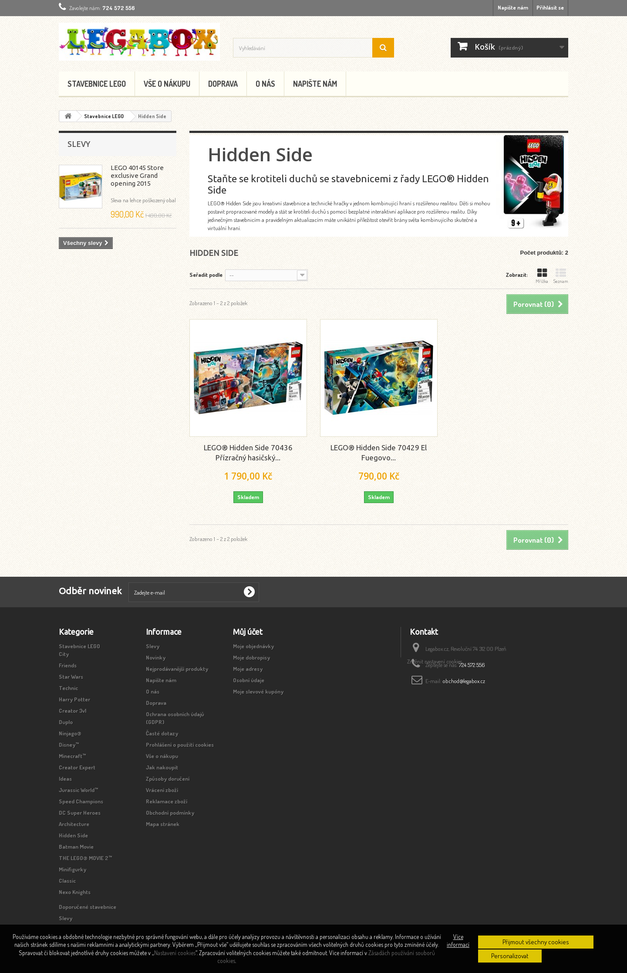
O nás (265, 83)
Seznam (560, 276)
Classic (67, 880)
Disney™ (69, 744)
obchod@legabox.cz (464, 680)
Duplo (66, 721)
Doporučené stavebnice (87, 906)
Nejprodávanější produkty (177, 668)
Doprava (223, 83)
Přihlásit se (550, 7)
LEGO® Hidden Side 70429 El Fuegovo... (378, 452)
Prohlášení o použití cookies (180, 744)
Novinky (155, 657)
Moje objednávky (253, 646)
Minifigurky (72, 869)
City (64, 653)
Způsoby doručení (167, 778)
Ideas (65, 778)
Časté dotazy (162, 733)
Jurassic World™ (78, 789)
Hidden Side (73, 835)
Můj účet (248, 631)
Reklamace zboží (166, 801)
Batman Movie (76, 846)
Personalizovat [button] (510, 956)
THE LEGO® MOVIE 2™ (85, 857)
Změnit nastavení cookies (434, 698)
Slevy (78, 144)
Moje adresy (248, 668)
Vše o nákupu (167, 83)
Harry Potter (74, 699)
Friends (68, 665)
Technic (68, 687)
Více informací (458, 940)
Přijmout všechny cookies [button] (535, 942)
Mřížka (542, 276)
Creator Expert (77, 767)
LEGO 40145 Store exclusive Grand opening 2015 (137, 175)
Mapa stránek (162, 823)
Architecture (74, 823)
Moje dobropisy (251, 657)
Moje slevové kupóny (258, 691)
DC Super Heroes (80, 812)
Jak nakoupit (162, 767)
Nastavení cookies (175, 952)
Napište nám (513, 7)
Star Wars (71, 676)
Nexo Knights (75, 891)
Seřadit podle (205, 274)
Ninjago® (70, 733)
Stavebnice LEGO (96, 83)
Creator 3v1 (72, 710)
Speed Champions (81, 801)
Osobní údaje (248, 680)
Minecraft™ (72, 755)
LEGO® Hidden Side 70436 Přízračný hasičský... (248, 452)
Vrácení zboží (162, 789)
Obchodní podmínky (170, 812)
